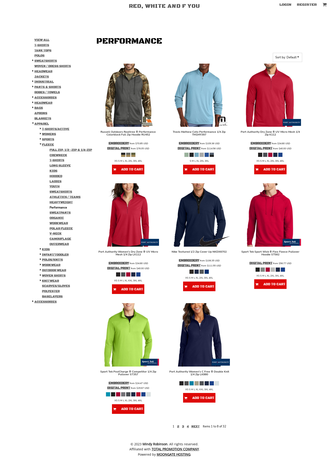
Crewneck (58, 155)
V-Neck (55, 233)
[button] (324, 4)
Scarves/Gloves (56, 286)
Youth (55, 186)
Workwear (59, 223)
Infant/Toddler (55, 255)
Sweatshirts (45, 61)
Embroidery (119, 143)
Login (285, 4)
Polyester (51, 291)
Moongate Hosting (173, 454)
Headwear (43, 71)
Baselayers (52, 296)
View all (41, 40)
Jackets (41, 77)
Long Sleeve (60, 165)
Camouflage (60, 239)
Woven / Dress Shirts (52, 66)
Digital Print (118, 148)
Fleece (48, 145)
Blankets (42, 118)
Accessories (45, 97)
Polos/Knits (52, 260)
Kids (53, 171)
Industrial (44, 82)
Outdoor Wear (54, 270)
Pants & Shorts (47, 87)
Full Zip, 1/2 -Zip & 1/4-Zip (71, 150)
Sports (48, 139)
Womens (49, 134)
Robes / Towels (47, 92)
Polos (39, 55)
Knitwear (50, 281)
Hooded (56, 176)
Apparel (41, 124)
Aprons (40, 113)
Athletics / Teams (65, 197)
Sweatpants (60, 213)
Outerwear (59, 244)
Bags (38, 108)
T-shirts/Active (55, 129)
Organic (57, 218)
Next (195, 426)
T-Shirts (41, 45)
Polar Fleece (61, 228)
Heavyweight (61, 202)
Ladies (55, 181)
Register (307, 4)
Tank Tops (42, 50)
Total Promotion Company (175, 449)
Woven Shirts (54, 275)
